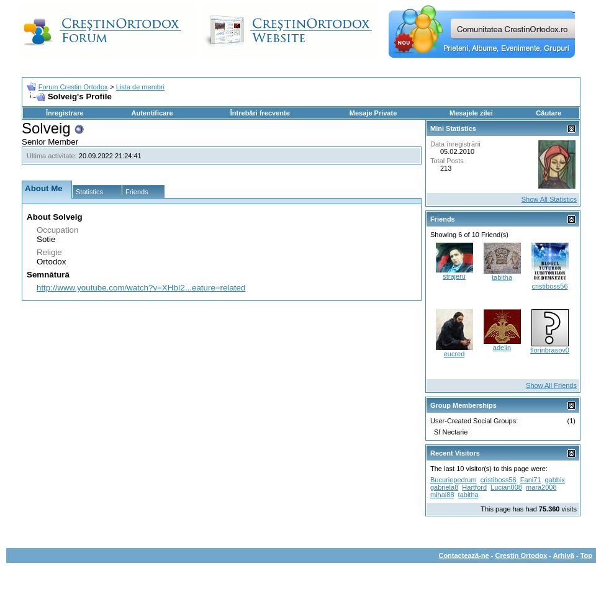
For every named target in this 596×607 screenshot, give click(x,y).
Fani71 (530, 479)
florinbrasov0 (549, 350)
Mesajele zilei (471, 113)
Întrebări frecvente (260, 113)
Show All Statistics (549, 199)
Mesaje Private (373, 113)
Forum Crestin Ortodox (73, 87)
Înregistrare (65, 113)
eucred (454, 353)
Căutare (548, 113)
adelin (502, 347)
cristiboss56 (549, 286)
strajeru (454, 276)
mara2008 (541, 487)
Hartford (474, 487)
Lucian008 (506, 487)
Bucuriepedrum (453, 479)
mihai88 (442, 494)
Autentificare (152, 113)
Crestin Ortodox (521, 555)
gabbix (555, 479)
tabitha (502, 277)
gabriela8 (444, 487)
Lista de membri (140, 87)
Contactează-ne (463, 555)
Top (586, 555)
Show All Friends (551, 385)
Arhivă (563, 555)
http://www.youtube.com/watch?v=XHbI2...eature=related (141, 287)
